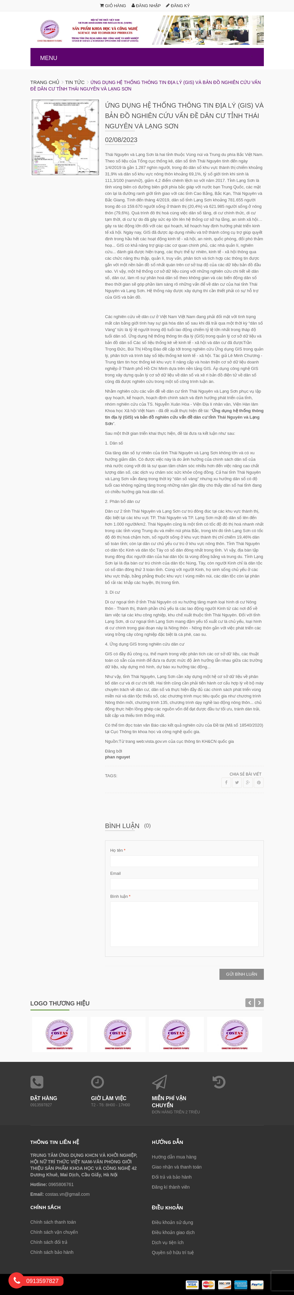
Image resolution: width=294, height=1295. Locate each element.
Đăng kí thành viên (171, 1187)
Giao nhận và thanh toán (177, 1167)
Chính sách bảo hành (52, 1252)
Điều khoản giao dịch (173, 1232)
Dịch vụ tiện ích (168, 1242)
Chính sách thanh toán (53, 1222)
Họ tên (116, 850)
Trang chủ (44, 82)
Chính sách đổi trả (48, 1242)
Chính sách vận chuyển (54, 1232)
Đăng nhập (146, 5)
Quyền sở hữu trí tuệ (173, 1252)
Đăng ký (178, 5)
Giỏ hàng (113, 5)
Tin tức (75, 82)
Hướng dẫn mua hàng (174, 1156)
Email (115, 873)
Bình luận (119, 896)
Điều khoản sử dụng (172, 1222)
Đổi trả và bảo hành (172, 1177)
